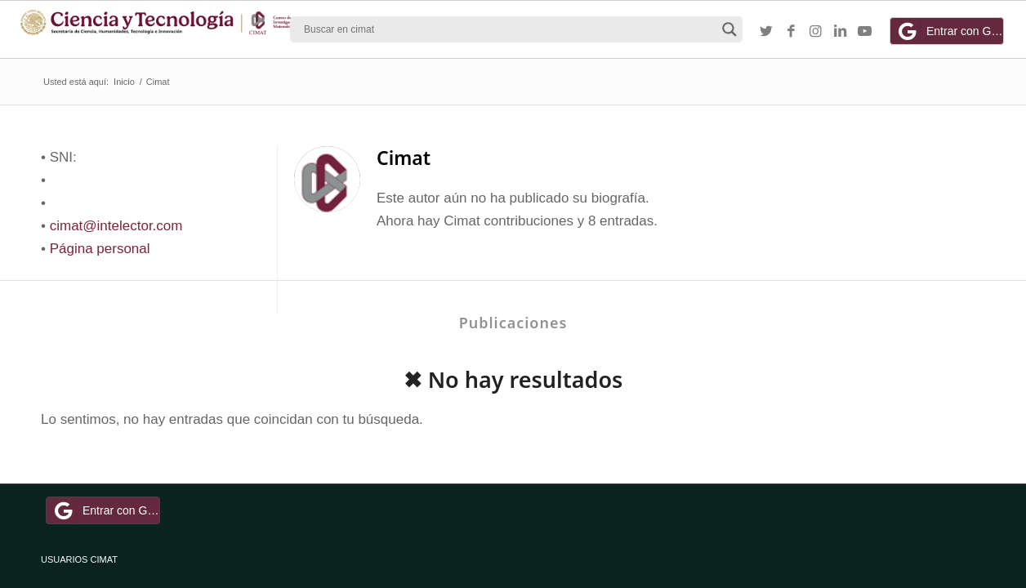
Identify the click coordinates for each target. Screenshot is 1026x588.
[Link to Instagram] (815, 32)
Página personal (100, 248)
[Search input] (509, 29)
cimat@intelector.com (116, 226)
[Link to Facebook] (790, 32)
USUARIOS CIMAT (79, 559)
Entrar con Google (949, 31)
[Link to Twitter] (766, 32)
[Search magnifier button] (729, 29)
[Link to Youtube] (864, 32)
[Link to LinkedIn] (839, 32)
